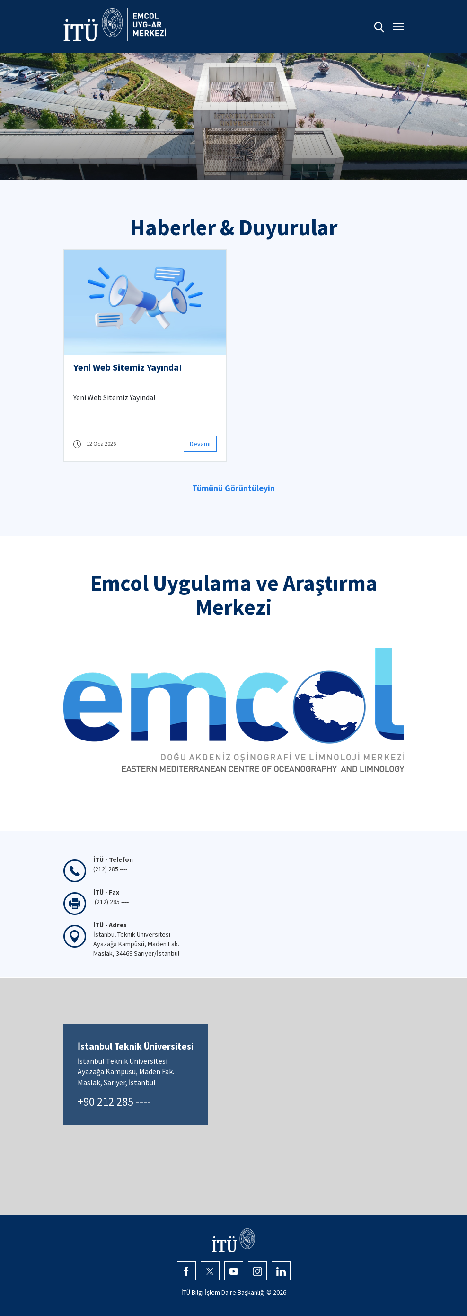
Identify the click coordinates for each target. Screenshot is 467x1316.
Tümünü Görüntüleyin (233, 488)
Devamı (200, 443)
